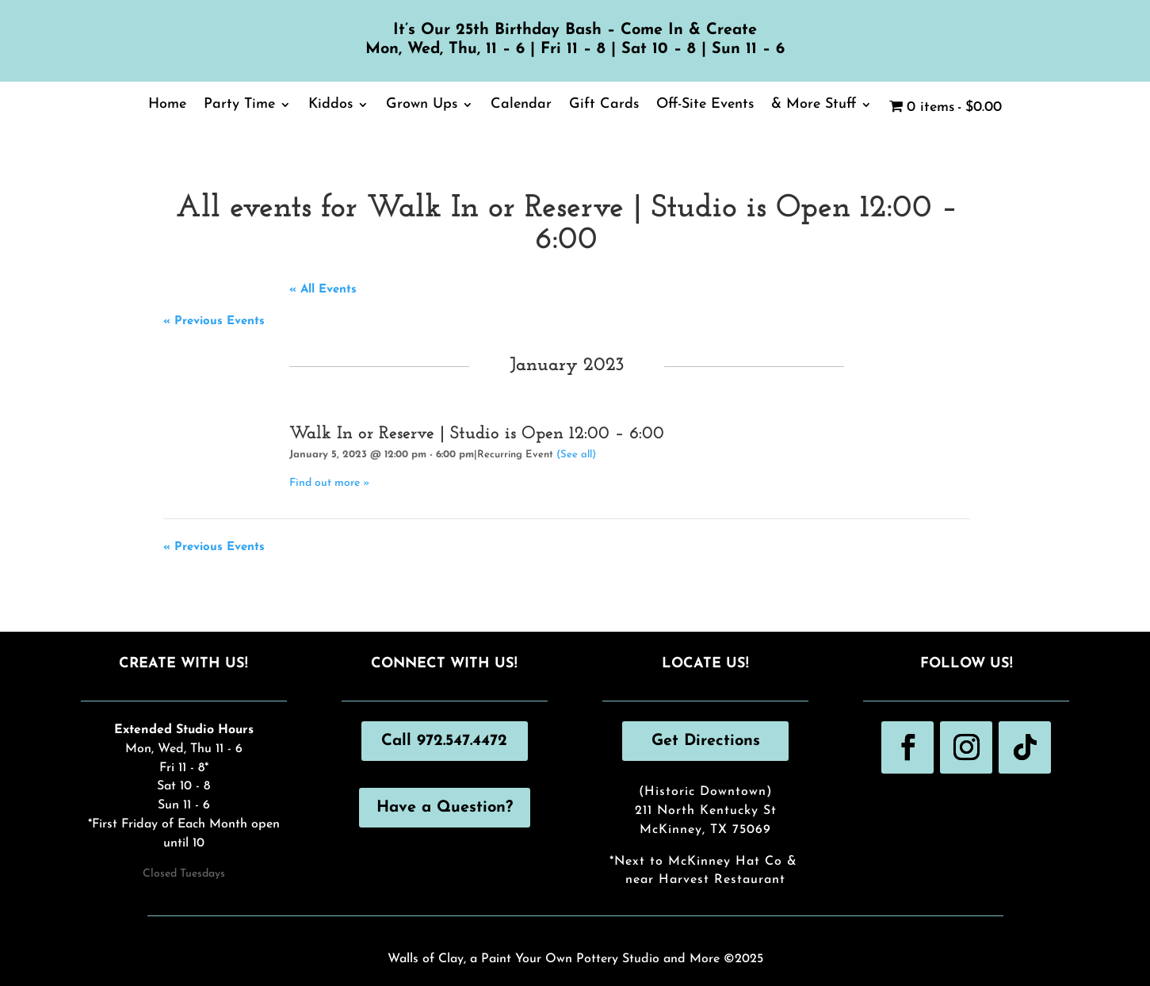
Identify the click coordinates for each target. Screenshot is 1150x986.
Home (167, 105)
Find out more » (329, 483)
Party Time (239, 105)
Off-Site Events (705, 105)
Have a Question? (444, 808)
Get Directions (705, 741)
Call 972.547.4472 (444, 741)
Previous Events (214, 321)
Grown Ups (421, 105)
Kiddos (330, 105)
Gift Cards (604, 105)
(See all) (576, 454)
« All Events (323, 290)
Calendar (521, 105)
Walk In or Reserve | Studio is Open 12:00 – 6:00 (476, 434)
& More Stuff (813, 105)
